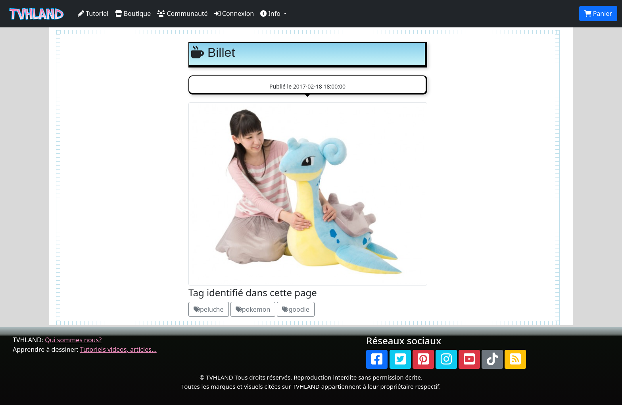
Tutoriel (93, 13)
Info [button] (271, 13)
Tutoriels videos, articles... (118, 349)
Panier (598, 13)
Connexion (234, 13)
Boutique (133, 13)
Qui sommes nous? (73, 340)
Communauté (182, 13)
